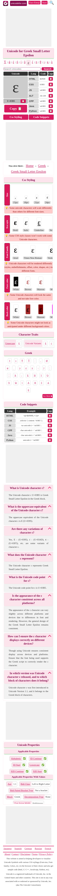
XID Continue (17, 771)
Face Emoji (34, 2)
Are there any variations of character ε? (27, 530)
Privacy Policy (46, 854)
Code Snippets (41, 117)
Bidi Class (25, 784)
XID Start (37, 771)
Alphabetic (16, 758)
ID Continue (36, 758)
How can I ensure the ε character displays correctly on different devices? (27, 640)
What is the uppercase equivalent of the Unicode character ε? (27, 508)
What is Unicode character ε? (27, 488)
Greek (42, 166)
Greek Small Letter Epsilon (28, 171)
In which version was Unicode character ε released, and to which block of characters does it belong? (28, 677)
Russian (38, 848)
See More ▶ (48, 396)
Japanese (7, 848)
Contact (15, 854)
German (28, 848)
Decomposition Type (33, 797)
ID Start (16, 765)
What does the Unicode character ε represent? (27, 556)
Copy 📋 (16, 108)
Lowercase (35, 765)
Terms (35, 854)
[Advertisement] (28, 28)
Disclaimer (25, 854)
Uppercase (10, 343)
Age (9, 784)
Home (30, 166)
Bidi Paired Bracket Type (21, 790)
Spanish (18, 848)
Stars (44, 2)
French (48, 848)
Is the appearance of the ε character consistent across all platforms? (27, 599)
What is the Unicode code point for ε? (27, 579)
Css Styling (16, 117)
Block (10, 797)
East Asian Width (22, 803)
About (7, 854)
